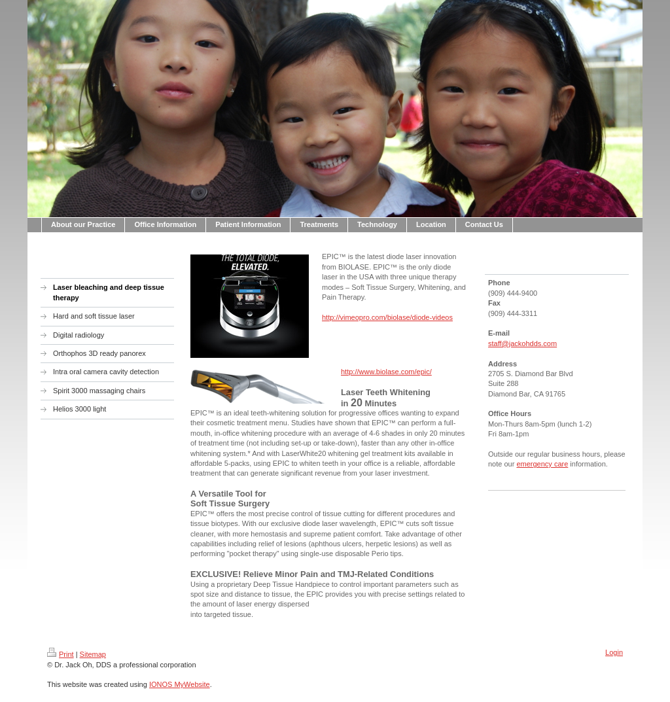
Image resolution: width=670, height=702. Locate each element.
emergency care (542, 464)
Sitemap (93, 654)
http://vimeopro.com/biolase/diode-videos (387, 317)
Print (60, 654)
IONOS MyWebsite (179, 684)
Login (614, 652)
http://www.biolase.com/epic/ (386, 372)
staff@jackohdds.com (522, 343)
